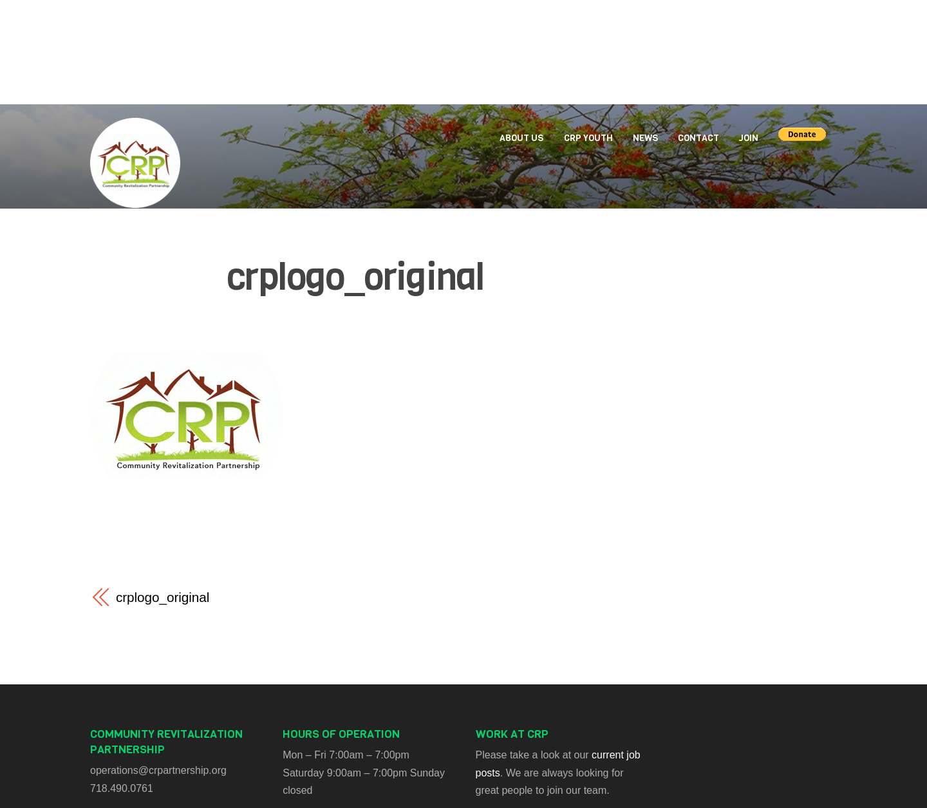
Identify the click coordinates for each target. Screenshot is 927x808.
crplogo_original (355, 277)
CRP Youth (588, 138)
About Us (521, 138)
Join (748, 138)
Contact (698, 138)
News (645, 138)
